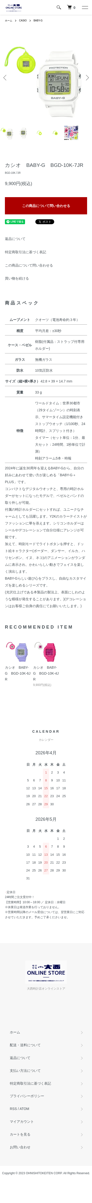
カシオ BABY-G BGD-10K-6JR (17, 673)
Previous (5, 77)
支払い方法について (25, 1071)
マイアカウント (22, 1122)
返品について (15, 239)
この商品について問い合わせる (46, 206)
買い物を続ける (17, 278)
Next (86, 77)
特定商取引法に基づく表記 (25, 252)
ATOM (24, 1109)
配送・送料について (25, 1045)
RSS (13, 1109)
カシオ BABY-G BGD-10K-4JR (46, 673)
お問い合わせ (20, 1147)
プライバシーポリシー (27, 1096)
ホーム (8, 20)
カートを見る (20, 1134)
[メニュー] (84, 7)
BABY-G (38, 20)
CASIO (23, 20)
